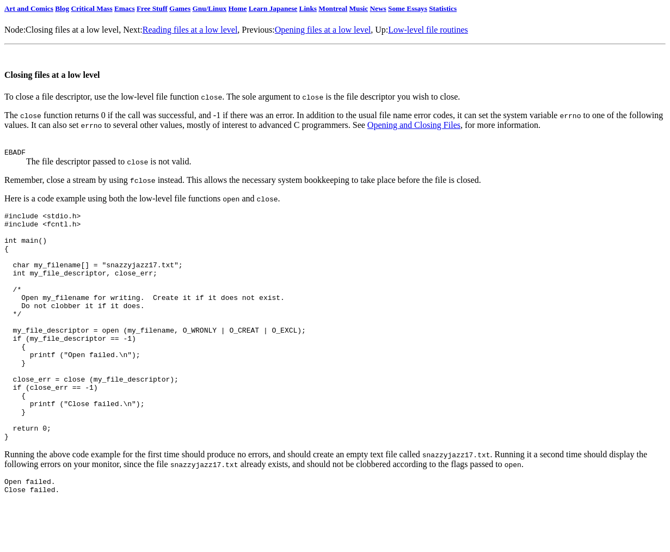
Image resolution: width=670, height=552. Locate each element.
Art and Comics (28, 8)
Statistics (443, 8)
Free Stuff (152, 8)
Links (308, 8)
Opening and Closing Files (413, 125)
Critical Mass (91, 8)
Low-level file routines (428, 29)
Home (237, 8)
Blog (62, 8)
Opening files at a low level (323, 29)
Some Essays (407, 8)
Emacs (124, 8)
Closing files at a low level (72, 29)
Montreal (332, 8)
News (378, 8)
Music (358, 8)
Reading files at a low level (190, 29)
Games (179, 8)
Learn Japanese (273, 8)
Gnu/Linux (209, 8)
